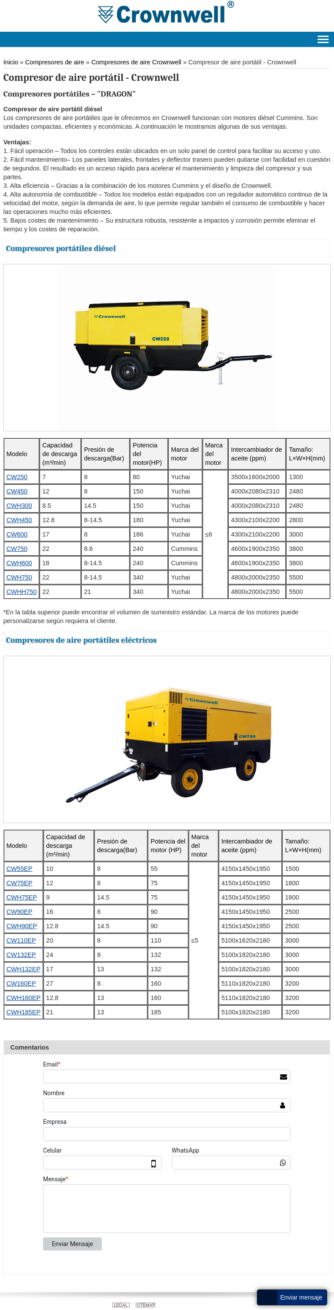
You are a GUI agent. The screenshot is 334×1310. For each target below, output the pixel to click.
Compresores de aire (54, 62)
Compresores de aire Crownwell (136, 62)
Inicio (10, 62)
